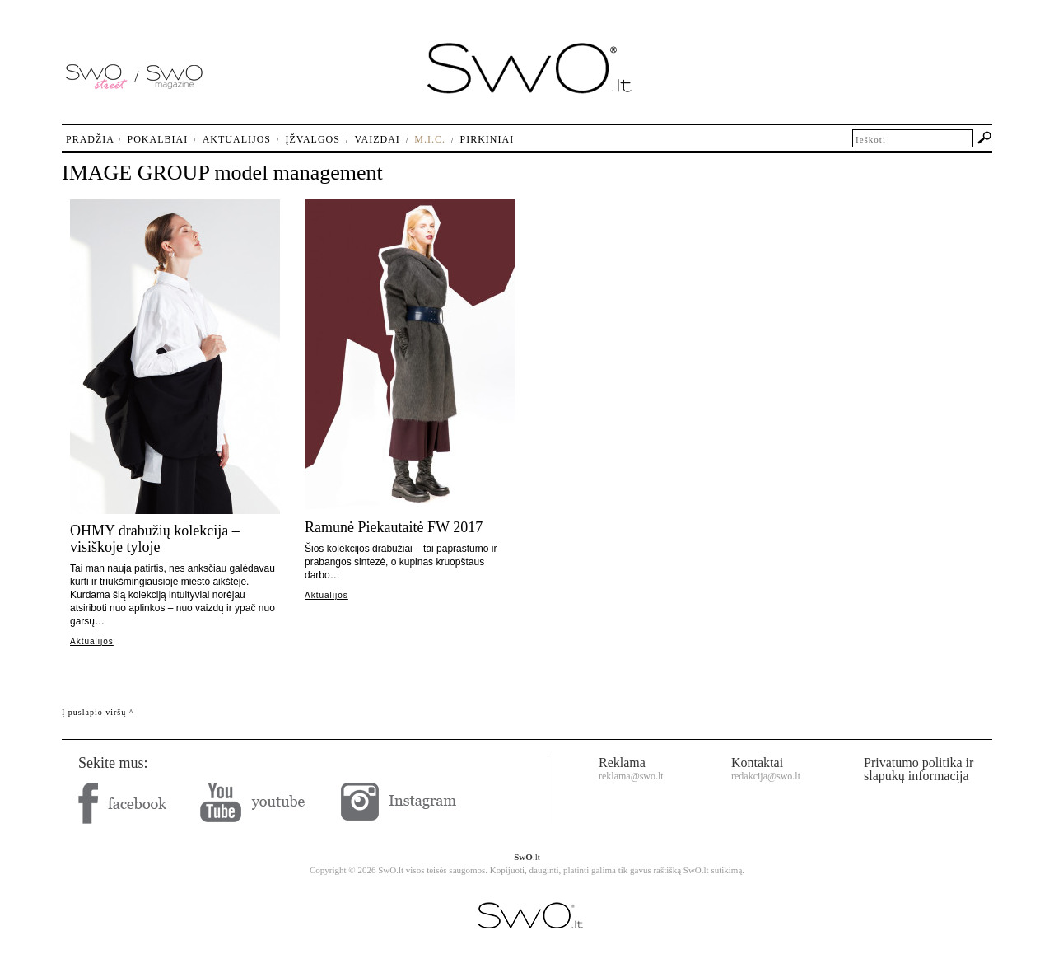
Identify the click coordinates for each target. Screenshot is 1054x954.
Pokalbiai (158, 139)
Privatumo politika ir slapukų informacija (918, 769)
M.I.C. (429, 139)
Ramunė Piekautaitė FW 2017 (394, 527)
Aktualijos (92, 641)
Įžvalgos (312, 139)
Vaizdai (376, 139)
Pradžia (90, 139)
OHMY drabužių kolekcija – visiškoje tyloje (155, 538)
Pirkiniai (487, 139)
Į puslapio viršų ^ (97, 712)
